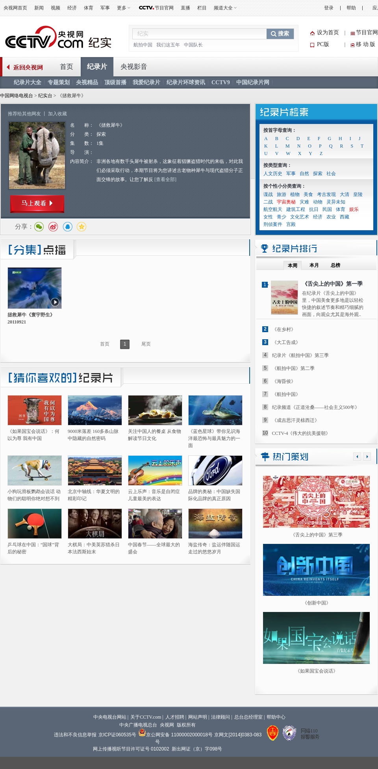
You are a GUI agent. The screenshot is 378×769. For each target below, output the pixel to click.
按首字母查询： (279, 130)
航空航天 (272, 209)
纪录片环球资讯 (186, 82)
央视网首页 (15, 8)
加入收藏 (57, 113)
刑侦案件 (272, 224)
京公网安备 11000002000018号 (175, 735)
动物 (317, 202)
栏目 (202, 8)
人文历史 (272, 173)
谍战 (268, 194)
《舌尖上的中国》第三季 (317, 535)
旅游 (281, 194)
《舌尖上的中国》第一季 (332, 284)
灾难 (304, 202)
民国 (327, 209)
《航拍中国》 (286, 394)
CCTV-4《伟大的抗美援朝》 (301, 433)
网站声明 (197, 717)
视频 (55, 8)
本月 (314, 265)
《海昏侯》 (284, 381)
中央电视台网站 (109, 717)
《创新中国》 (316, 603)
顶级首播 (115, 82)
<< (357, 456)
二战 (268, 202)
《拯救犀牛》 (110, 125)
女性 (268, 217)
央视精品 (87, 82)
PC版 (323, 44)
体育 (88, 8)
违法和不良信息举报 (75, 735)
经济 (72, 8)
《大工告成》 (286, 342)
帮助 (351, 8)
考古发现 (326, 194)
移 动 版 (365, 44)
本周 (292, 265)
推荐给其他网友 (24, 113)
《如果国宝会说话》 (316, 671)
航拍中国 (142, 45)
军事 (105, 8)
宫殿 (291, 224)
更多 (121, 8)
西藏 (344, 217)
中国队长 (193, 45)
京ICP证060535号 (117, 735)
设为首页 (328, 32)
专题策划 (59, 82)
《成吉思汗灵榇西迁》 (295, 420)
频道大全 (223, 8)
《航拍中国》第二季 (293, 368)
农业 (331, 217)
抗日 (314, 209)
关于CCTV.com (145, 717)
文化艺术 (299, 217)
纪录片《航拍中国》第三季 (300, 355)
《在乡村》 (284, 329)
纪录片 (97, 66)
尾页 (146, 344)
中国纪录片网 (252, 82)
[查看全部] (165, 179)
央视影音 (133, 66)
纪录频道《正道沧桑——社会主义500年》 (315, 407)
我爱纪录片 (146, 82)
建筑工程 (295, 209)
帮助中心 (276, 717)
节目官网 (164, 8)
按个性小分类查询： (284, 186)
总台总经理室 (248, 717)
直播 (185, 8)
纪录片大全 (27, 82)
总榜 (335, 265)
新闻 (39, 8)
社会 (331, 173)
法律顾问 (220, 717)
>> (367, 456)
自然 (304, 173)
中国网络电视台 (16, 95)
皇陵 (358, 194)
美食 (308, 194)
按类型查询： (277, 165)
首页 (66, 66)
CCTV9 (220, 82)
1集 (100, 143)
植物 (295, 194)
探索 (101, 134)
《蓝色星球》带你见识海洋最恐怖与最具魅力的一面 (214, 438)
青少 (281, 217)
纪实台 (46, 95)
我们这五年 (168, 45)
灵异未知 (335, 202)
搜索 (283, 34)
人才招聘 (174, 717)
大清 (344, 194)
